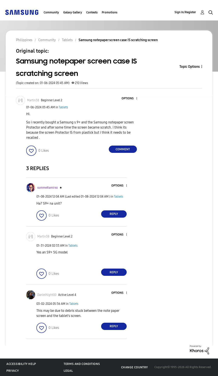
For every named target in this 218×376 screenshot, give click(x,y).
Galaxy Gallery (72, 12)
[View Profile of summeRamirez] (47, 187)
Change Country (134, 367)
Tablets (63, 107)
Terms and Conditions (82, 364)
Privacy (12, 371)
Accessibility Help (21, 364)
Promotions (109, 12)
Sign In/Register (185, 12)
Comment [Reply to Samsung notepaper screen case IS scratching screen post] (123, 149)
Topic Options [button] (189, 67)
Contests (92, 12)
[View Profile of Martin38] (33, 100)
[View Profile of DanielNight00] (46, 295)
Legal (68, 371)
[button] (129, 99)
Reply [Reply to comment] (114, 214)
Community (51, 12)
